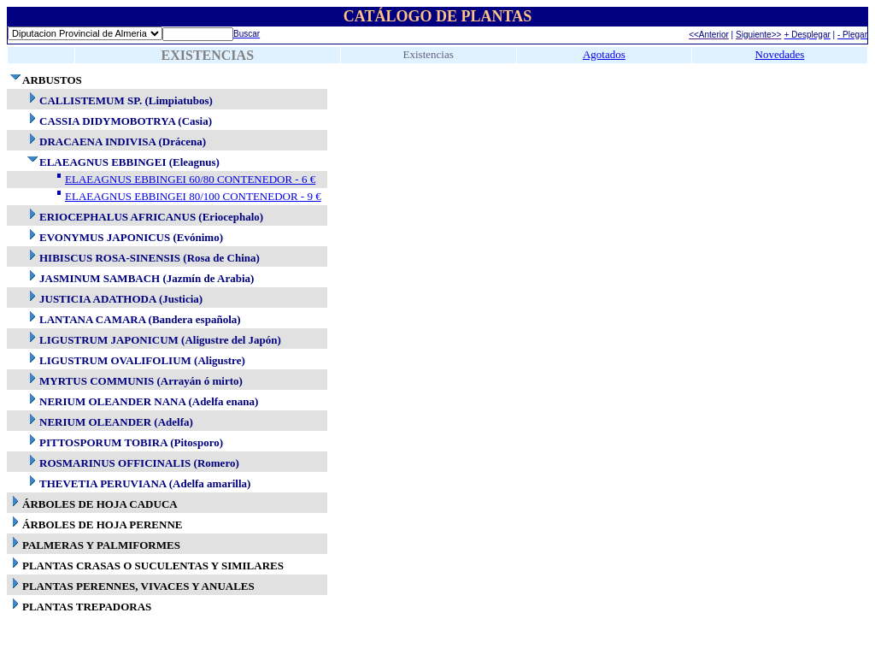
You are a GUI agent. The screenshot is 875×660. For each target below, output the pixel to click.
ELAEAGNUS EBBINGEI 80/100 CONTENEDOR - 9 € (193, 196)
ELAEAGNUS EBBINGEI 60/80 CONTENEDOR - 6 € (190, 179)
